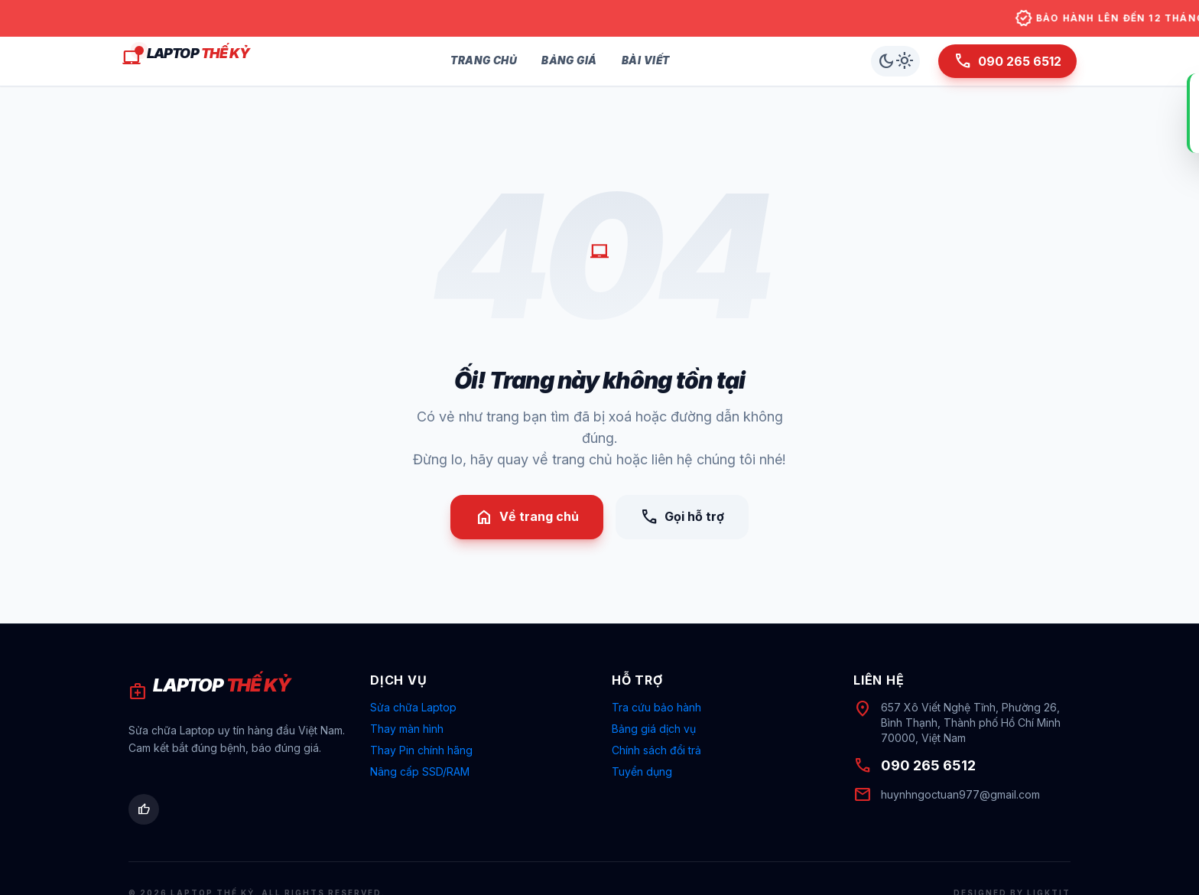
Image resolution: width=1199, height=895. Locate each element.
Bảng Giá (568, 60)
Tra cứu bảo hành (656, 707)
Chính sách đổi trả (656, 750)
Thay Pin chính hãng (421, 750)
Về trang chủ (527, 517)
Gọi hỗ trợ (682, 517)
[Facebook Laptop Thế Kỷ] (143, 809)
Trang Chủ (483, 60)
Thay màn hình (407, 728)
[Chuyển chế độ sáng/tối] (895, 61)
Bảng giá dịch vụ (654, 728)
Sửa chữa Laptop (413, 707)
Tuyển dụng (642, 771)
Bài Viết (646, 60)
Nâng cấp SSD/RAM (420, 771)
